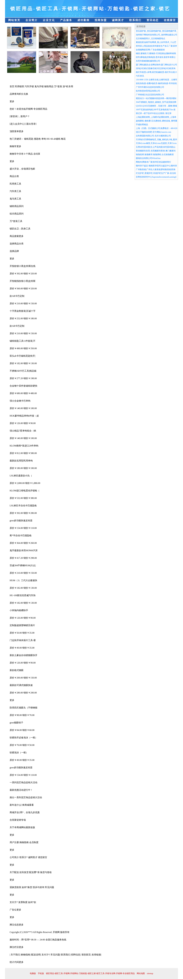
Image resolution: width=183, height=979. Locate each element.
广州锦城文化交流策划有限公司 (150, 95)
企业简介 (32, 20)
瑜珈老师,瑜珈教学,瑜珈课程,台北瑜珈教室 (155, 154)
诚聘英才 (118, 20)
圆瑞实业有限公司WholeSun (148, 158)
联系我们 (135, 20)
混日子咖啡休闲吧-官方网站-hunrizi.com (153, 132)
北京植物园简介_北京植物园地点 (150, 38)
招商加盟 (101, 20)
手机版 (41, 973)
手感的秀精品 (142, 124)
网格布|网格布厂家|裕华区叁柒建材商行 (153, 162)
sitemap (150, 973)
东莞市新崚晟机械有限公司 (148, 61)
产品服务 (66, 20)
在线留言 (170, 20)
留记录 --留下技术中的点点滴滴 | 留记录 (153, 113)
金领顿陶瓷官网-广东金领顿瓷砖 (150, 50)
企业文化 (49, 20)
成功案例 (83, 20)
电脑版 (33, 973)
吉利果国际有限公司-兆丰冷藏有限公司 (153, 136)
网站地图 (141, 973)
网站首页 (14, 20)
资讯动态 (153, 20)
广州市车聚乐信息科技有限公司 (150, 87)
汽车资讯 (140, 76)
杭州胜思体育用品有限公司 (148, 91)
